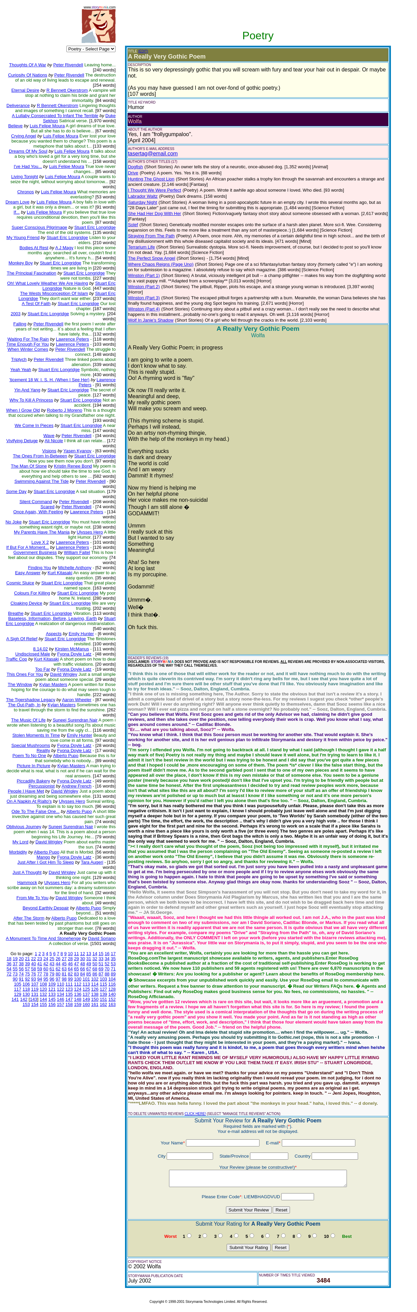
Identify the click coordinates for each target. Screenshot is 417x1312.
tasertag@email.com (153, 153)
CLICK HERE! (195, 1114)
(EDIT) (143, 51)
